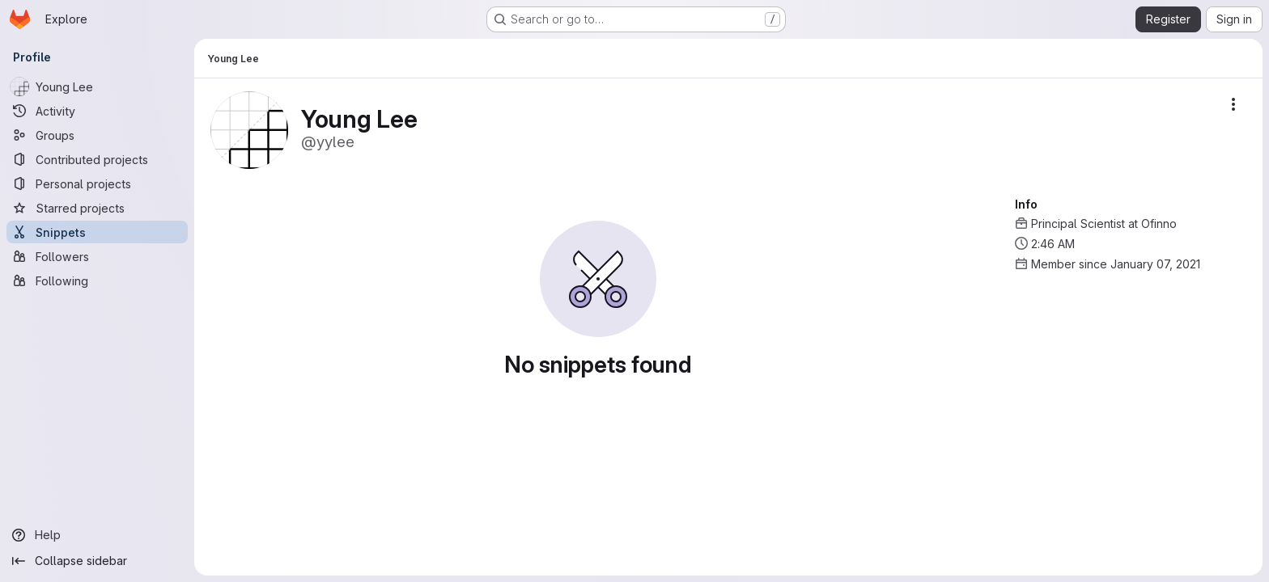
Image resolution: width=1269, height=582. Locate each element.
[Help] (97, 535)
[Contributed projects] (97, 159)
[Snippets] (97, 232)
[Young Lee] (97, 86)
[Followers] (97, 256)
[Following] (97, 280)
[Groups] (97, 135)
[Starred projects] (97, 207)
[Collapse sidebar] (97, 561)
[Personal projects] (97, 183)
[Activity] (97, 110)
